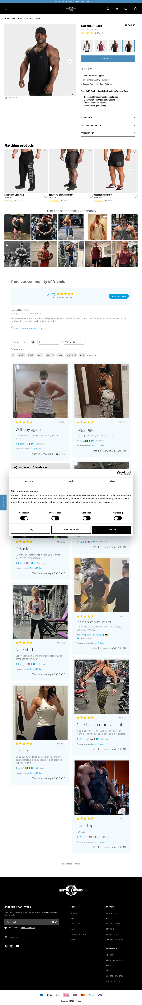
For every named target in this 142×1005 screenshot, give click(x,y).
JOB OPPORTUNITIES (114, 976)
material (50, 355)
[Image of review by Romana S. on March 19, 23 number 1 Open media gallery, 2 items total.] (101, 687)
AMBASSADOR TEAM (114, 960)
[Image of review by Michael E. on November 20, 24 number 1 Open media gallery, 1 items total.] (40, 391)
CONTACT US (111, 913)
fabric (31, 355)
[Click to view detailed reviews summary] (26, 328)
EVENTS (109, 966)
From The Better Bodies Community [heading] (71, 211)
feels (40, 355)
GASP (72, 940)
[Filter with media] (74, 342)
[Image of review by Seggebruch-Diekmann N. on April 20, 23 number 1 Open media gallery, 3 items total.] (101, 585)
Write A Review (119, 296)
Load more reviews (71, 863)
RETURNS (110, 929)
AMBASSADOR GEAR (78, 934)
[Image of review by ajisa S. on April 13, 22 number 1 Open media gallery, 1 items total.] (40, 713)
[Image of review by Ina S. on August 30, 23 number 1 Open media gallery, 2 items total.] (101, 391)
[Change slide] (9, 97)
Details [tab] (71, 481)
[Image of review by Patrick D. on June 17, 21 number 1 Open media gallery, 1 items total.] (101, 787)
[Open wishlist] (126, 9)
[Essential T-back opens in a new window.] (97, 744)
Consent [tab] (29, 481)
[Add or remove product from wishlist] (45, 151)
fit (13, 355)
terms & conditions (28, 928)
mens (6, 19)
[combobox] (49, 342)
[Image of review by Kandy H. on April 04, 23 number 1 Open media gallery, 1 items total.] (40, 612)
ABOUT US (110, 955)
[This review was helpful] (57, 453)
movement (71, 355)
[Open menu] (6, 9)
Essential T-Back (32, 19)
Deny (30, 529)
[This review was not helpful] (62, 453)
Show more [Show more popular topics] (93, 355)
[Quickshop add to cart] (45, 196)
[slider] (40, 60)
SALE (72, 929)
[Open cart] (135, 9)
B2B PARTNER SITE (114, 981)
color (60, 355)
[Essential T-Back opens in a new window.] (36, 449)
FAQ (107, 919)
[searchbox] (20, 342)
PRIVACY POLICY (113, 934)
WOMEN (73, 913)
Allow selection (70, 529)
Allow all (111, 529)
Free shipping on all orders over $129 (71, 1)
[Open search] (108, 9)
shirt (82, 355)
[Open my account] (117, 9)
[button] (17, 227)
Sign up (53, 922)
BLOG (108, 971)
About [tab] (113, 481)
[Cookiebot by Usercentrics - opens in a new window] (119, 473)
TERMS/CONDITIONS (114, 940)
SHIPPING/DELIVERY (114, 924)
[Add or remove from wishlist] (71, 91)
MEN (72, 919)
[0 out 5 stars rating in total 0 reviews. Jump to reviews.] (92, 33)
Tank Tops (17, 19)
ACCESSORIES (76, 924)
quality (21, 355)
